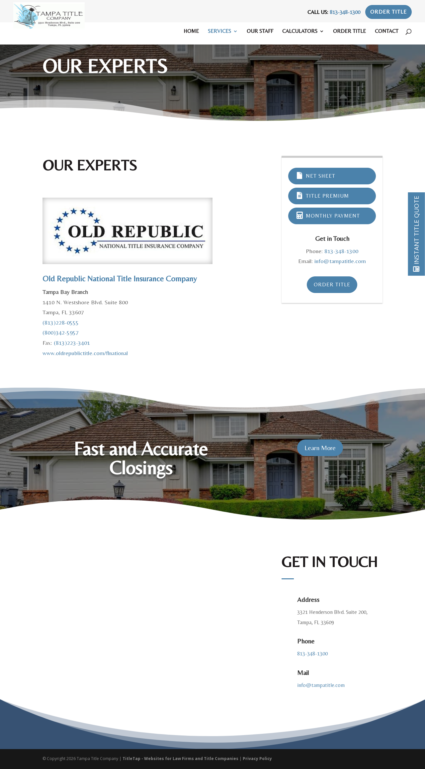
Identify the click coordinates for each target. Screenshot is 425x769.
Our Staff (260, 31)
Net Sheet (315, 176)
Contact (386, 31)
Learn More (320, 447)
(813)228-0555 (60, 322)
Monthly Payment (327, 216)
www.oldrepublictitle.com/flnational (85, 352)
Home (191, 31)
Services (219, 31)
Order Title (388, 12)
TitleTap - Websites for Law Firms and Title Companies (180, 758)
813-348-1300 (345, 12)
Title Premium (322, 196)
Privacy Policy (257, 758)
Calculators (299, 31)
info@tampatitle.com (340, 260)
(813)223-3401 (72, 342)
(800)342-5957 (60, 332)
